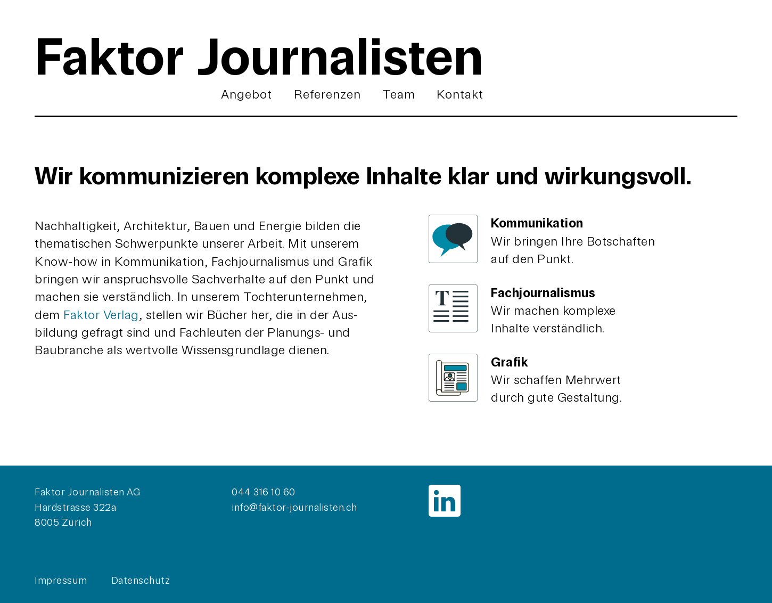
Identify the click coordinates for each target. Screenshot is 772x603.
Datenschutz (140, 580)
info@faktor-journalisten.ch (294, 508)
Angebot (246, 94)
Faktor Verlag (101, 314)
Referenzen (327, 94)
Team (398, 94)
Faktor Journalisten (259, 57)
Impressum (61, 580)
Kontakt (460, 94)
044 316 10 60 (263, 492)
